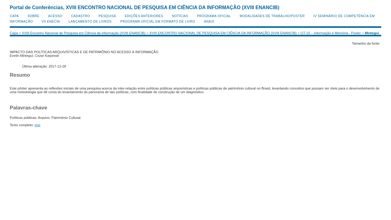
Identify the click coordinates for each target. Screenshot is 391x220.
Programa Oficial (214, 16)
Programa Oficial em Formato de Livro (157, 21)
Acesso (55, 16)
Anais (209, 21)
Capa (14, 16)
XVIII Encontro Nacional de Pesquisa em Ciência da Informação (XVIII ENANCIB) (84, 33)
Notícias (180, 16)
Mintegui (372, 33)
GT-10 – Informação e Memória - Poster (331, 33)
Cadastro (80, 16)
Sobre (33, 16)
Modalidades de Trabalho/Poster (272, 16)
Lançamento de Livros (90, 21)
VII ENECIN (51, 21)
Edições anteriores (144, 16)
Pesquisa (107, 16)
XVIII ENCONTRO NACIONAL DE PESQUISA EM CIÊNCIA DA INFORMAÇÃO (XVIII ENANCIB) (223, 33)
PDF (37, 125)
